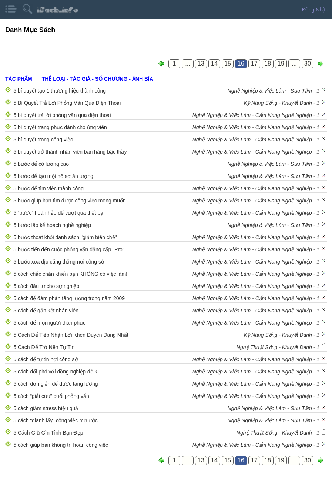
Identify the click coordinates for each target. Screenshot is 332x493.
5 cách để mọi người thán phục (49, 323)
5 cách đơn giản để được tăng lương (55, 384)
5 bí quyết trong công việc (43, 139)
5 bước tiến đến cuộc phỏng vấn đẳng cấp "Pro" (68, 249)
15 (227, 63)
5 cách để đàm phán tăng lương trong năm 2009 (69, 298)
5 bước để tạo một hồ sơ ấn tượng (53, 176)
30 (307, 63)
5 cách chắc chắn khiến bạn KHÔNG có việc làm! (70, 274)
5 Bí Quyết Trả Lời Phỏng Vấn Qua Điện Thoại (67, 103)
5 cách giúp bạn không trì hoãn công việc (60, 445)
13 (201, 63)
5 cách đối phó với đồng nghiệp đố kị (55, 372)
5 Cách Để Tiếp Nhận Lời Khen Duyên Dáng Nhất (70, 335)
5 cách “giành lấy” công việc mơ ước (55, 420)
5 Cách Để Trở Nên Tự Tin (43, 347)
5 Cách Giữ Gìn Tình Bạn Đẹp (48, 433)
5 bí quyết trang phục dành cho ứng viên (60, 127)
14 (214, 63)
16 (241, 63)
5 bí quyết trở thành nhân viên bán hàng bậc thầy (70, 152)
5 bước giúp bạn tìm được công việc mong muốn (69, 201)
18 (267, 63)
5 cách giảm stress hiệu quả (45, 408)
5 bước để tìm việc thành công (48, 188)
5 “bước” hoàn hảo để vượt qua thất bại (58, 213)
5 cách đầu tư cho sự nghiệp (46, 286)
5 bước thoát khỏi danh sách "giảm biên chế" (65, 237)
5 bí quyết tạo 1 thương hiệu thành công (59, 91)
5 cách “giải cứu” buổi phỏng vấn (51, 396)
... (187, 63)
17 (254, 63)
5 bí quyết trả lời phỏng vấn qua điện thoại (62, 115)
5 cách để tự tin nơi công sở (45, 359)
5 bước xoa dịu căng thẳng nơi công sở (58, 262)
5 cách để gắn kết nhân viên (45, 310)
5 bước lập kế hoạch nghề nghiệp (52, 225)
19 (281, 63)
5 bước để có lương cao (41, 164)
